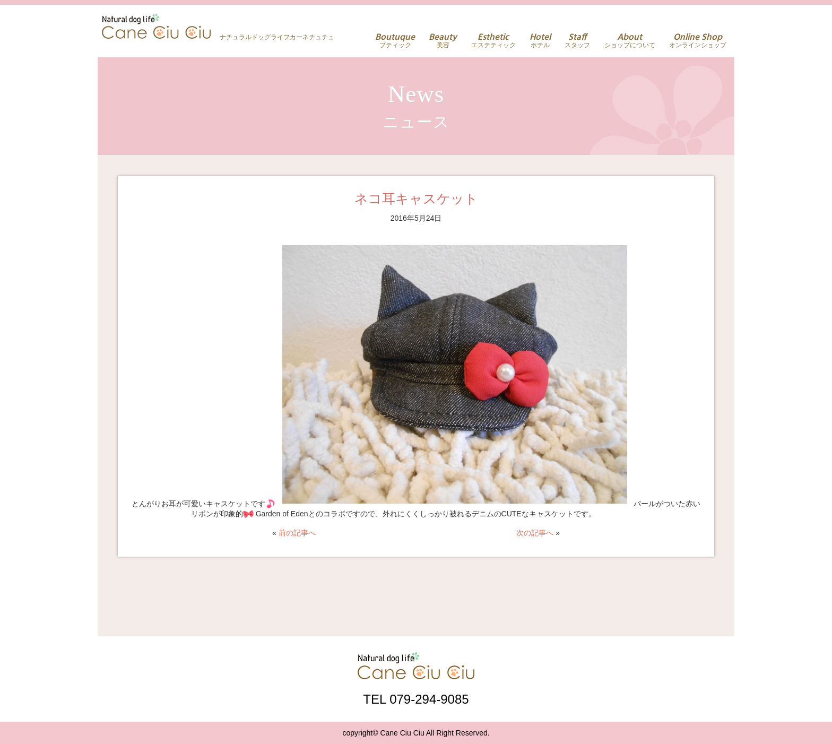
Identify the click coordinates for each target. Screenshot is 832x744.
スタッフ (577, 40)
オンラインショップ (697, 40)
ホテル (540, 40)
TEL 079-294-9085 (416, 699)
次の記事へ (534, 533)
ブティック (395, 40)
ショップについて (629, 40)
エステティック (493, 40)
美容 (443, 40)
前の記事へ (297, 533)
